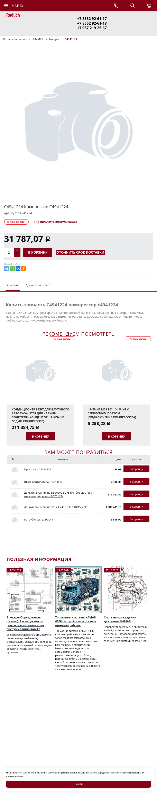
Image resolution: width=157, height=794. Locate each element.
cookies (26, 772)
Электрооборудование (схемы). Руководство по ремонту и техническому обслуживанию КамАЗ (25, 623)
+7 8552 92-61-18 (92, 23)
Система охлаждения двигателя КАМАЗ (120, 619)
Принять (78, 784)
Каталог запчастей (15, 39)
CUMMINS (37, 39)
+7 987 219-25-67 (92, 27)
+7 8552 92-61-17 (92, 18)
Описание (13, 285)
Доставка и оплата (39, 285)
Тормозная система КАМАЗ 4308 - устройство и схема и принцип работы (75, 621)
